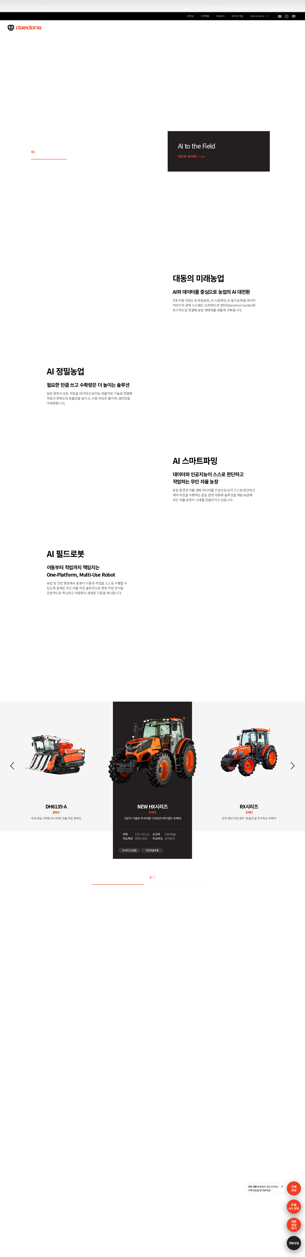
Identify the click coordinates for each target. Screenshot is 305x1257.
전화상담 (294, 1243)
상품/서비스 (152, 27)
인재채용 (205, 16)
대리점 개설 (237, 16)
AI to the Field (121, 27)
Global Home (257, 16)
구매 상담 (293, 1188)
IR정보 (190, 16)
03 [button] (51, 151)
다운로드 (220, 16)
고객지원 (182, 27)
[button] (12, 765)
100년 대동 (84, 27)
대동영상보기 (293, 1224)
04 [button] (60, 151)
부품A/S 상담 (294, 1206)
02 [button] (42, 151)
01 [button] (33, 151)
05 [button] (68, 151)
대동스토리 (220, 27)
